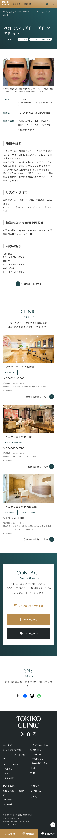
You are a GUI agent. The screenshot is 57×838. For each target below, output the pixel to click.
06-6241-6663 (16, 257)
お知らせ (34, 786)
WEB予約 (7, 799)
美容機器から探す (39, 763)
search (42, 4)
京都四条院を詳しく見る (36, 539)
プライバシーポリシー (11, 825)
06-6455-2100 (16, 264)
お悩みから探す (38, 754)
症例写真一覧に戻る (31, 283)
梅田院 (7, 773)
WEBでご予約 (31, 619)
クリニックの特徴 (12, 749)
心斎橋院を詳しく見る (37, 396)
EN (47, 3)
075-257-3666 (16, 271)
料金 (32, 772)
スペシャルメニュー (40, 744)
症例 (32, 767)
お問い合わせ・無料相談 (30, 605)
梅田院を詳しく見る (38, 466)
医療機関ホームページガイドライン (16, 821)
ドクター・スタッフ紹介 (14, 756)
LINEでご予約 (31, 633)
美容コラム (35, 790)
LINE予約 (7, 804)
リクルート (35, 797)
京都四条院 (9, 778)
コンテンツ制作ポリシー (12, 818)
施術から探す (37, 758)
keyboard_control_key (53, 825)
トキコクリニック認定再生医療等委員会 (17, 815)
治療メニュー (37, 749)
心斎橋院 (8, 769)
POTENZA (23, 39)
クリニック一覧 (11, 764)
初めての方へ (9, 786)
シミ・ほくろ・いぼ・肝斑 (40, 39)
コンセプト (8, 744)
